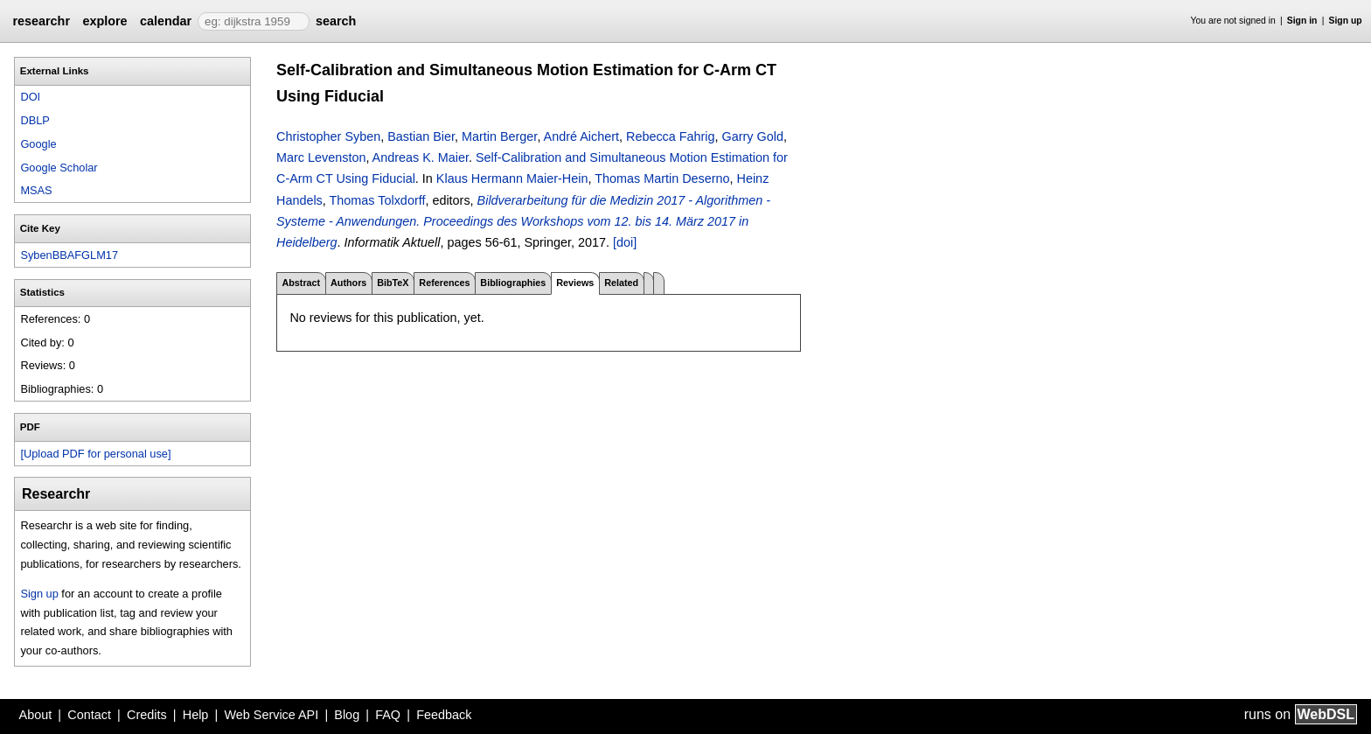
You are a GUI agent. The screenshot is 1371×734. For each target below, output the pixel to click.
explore (104, 21)
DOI (30, 96)
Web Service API (271, 715)
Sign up (1345, 20)
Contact (89, 715)
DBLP (34, 120)
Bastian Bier (421, 136)
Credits (147, 715)
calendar (165, 21)
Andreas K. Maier (420, 157)
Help (196, 715)
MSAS (36, 190)
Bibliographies (513, 282)
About (35, 715)
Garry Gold (752, 136)
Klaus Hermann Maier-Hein (512, 178)
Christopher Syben (328, 136)
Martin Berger (499, 136)
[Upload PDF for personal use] (95, 453)
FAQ (387, 715)
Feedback (443, 715)
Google (38, 143)
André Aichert (581, 136)
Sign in (1302, 20)
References (444, 282)
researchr (41, 21)
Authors (348, 282)
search (336, 21)
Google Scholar (58, 167)
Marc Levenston (320, 157)
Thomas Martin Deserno (662, 178)
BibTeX (392, 282)
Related (621, 282)
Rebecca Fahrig (670, 136)
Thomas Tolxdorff (378, 200)
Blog (346, 715)
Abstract (301, 282)
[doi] (625, 242)
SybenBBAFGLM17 (69, 255)
